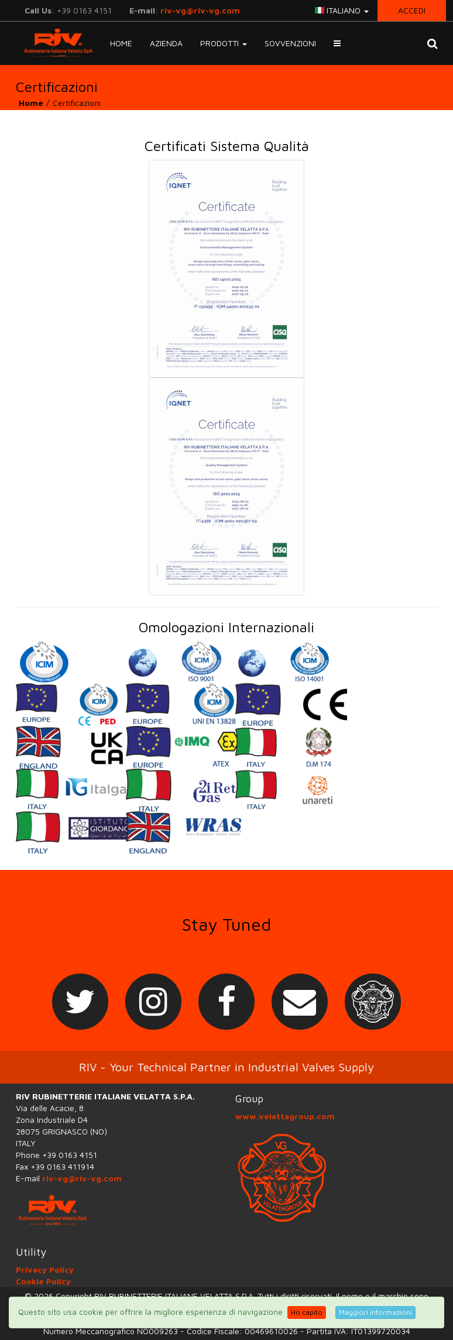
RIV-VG (54, 43)
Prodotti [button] (223, 43)
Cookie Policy (43, 1281)
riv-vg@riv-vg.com (200, 10)
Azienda (166, 43)
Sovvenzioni (290, 43)
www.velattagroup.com (285, 1116)
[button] (337, 43)
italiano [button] (342, 10)
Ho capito (306, 1312)
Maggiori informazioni (375, 1312)
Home (121, 43)
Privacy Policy (45, 1269)
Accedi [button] (411, 10)
